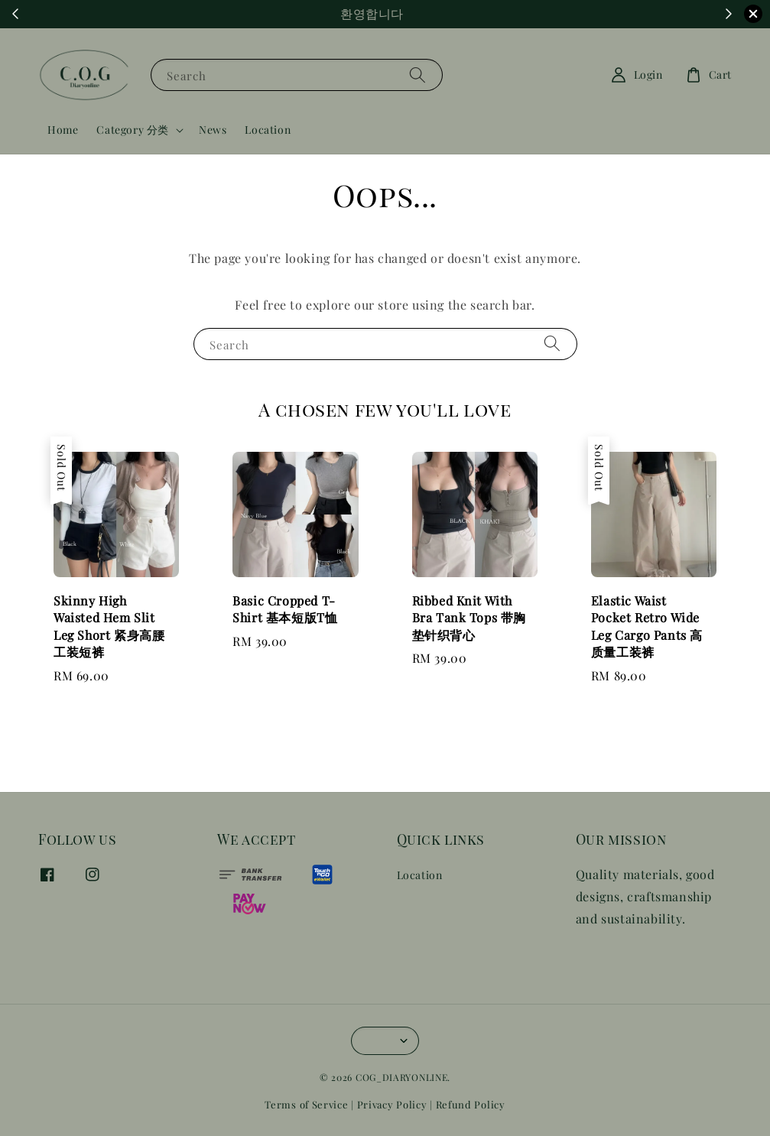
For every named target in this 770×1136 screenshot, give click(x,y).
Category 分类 (132, 130)
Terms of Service (306, 1104)
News (212, 129)
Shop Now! (469, 14)
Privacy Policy (392, 1104)
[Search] (417, 74)
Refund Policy (470, 1104)
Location (268, 129)
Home (62, 129)
